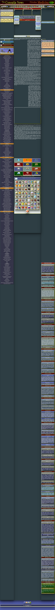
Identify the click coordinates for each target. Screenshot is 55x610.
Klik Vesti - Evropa (19, 173)
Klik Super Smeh (27, 164)
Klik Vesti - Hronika (36, 169)
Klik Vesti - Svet (36, 164)
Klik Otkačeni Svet (36, 160)
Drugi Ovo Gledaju (27, 169)
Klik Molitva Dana (19, 160)
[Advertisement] (7, 30)
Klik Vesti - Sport (19, 169)
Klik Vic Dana (27, 160)
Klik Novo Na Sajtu (27, 173)
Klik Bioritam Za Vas (36, 173)
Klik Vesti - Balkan (19, 164)
